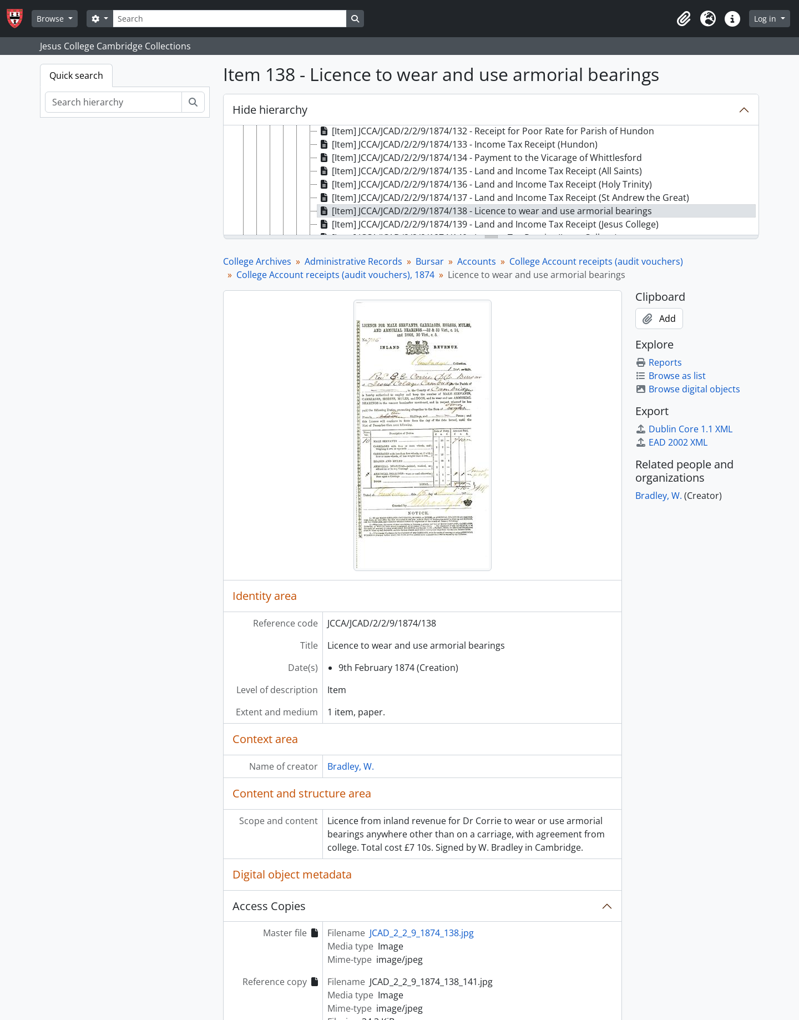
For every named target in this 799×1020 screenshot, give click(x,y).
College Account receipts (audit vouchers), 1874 (335, 275)
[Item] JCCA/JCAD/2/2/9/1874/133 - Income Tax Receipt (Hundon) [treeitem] (457, 144)
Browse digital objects (687, 389)
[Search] (230, 18)
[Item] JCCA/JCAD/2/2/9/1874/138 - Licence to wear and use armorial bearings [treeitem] (484, 211)
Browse (51, 18)
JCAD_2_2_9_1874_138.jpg (422, 933)
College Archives (257, 261)
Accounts (476, 261)
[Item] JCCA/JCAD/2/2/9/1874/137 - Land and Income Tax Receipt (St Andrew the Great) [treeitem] (503, 197)
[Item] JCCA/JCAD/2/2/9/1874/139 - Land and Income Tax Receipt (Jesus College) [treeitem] (488, 224)
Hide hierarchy (269, 109)
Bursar (430, 261)
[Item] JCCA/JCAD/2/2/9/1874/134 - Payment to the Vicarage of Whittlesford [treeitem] (479, 157)
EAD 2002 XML (671, 442)
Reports (658, 362)
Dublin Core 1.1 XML (683, 429)
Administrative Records (353, 261)
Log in (766, 18)
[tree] (491, 180)
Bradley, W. (350, 766)
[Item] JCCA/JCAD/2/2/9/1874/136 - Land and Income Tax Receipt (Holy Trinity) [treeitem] (484, 184)
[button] (683, 19)
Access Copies (269, 905)
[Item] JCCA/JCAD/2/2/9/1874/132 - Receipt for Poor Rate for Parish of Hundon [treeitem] (485, 131)
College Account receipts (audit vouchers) (596, 261)
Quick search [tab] (76, 75)
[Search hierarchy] (113, 102)
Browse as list (670, 376)
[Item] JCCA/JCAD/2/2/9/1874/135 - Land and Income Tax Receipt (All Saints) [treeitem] (479, 171)
